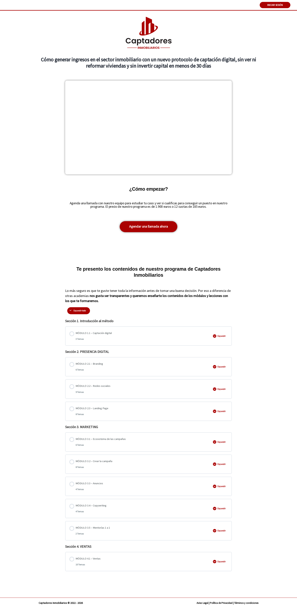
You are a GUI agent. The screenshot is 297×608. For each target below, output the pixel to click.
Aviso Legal (197, 603)
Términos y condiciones (245, 603)
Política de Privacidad (218, 603)
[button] (148, 227)
